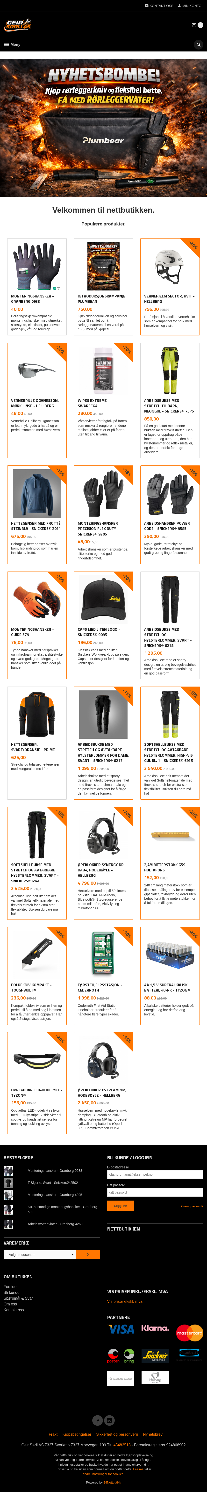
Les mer (139, 1469)
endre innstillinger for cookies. (103, 1474)
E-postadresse (118, 1167)
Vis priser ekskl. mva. (125, 1301)
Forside (10, 1286)
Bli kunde (12, 1292)
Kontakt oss (14, 1310)
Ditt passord (116, 1185)
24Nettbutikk (112, 1482)
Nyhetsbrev (153, 1434)
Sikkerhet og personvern (117, 1434)
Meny (12, 45)
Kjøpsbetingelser (77, 1434)
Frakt (53, 1434)
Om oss (10, 1304)
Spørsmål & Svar (18, 1298)
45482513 (122, 1445)
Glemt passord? (192, 1206)
